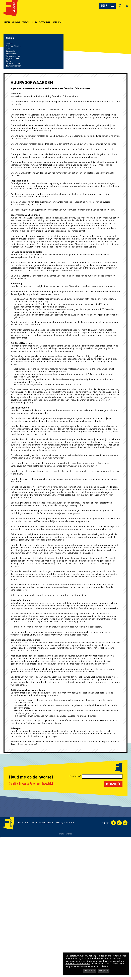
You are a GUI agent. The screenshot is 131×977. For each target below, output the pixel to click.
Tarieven (9, 44)
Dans (34, 22)
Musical (16, 22)
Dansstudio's (11, 51)
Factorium (23, 823)
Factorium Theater (13, 46)
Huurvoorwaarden (13, 66)
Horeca (8, 61)
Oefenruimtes (11, 53)
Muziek (7, 22)
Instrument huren (13, 63)
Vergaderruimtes (12, 59)
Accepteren (89, 971)
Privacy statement (65, 823)
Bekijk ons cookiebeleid (78, 964)
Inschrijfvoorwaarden (42, 823)
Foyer (8, 49)
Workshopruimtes (13, 56)
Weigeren (103, 971)
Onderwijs (58, 22)
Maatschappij (45, 22)
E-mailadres (75, 776)
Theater (26, 22)
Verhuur (10, 38)
